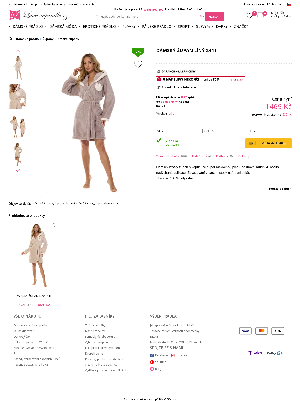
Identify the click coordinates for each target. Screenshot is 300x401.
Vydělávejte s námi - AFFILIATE (106, 370)
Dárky (222, 26)
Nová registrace (253, 4)
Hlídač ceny (199, 156)
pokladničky (169, 101)
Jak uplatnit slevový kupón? (103, 348)
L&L (171, 113)
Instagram (183, 355)
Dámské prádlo (28, 26)
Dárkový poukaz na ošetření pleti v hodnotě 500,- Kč (104, 361)
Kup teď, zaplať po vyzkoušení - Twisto (35, 350)
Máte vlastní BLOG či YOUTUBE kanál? (176, 342)
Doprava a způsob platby (31, 325)
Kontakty (88, 4)
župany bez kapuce (107, 203)
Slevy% (203, 26)
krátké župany (85, 203)
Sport (184, 26)
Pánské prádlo (156, 26)
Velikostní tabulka (168, 156)
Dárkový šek (22, 337)
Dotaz (242, 156)
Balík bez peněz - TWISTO (31, 342)
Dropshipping (94, 353)
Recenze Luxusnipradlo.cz (31, 364)
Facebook (161, 355)
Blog (158, 369)
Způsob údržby (95, 325)
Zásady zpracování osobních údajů (37, 359)
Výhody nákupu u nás (99, 342)
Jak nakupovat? (24, 331)
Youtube (160, 362)
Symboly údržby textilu (100, 337)
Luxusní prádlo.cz (38, 15)
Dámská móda (63, 26)
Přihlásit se (274, 4)
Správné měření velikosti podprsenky (174, 331)
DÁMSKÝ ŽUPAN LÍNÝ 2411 (34, 296)
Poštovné (222, 156)
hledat (214, 17)
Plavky (129, 26)
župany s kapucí (64, 203)
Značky (241, 26)
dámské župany (43, 203)
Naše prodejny (95, 331)
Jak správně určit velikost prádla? (172, 325)
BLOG (154, 337)
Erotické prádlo (99, 26)
